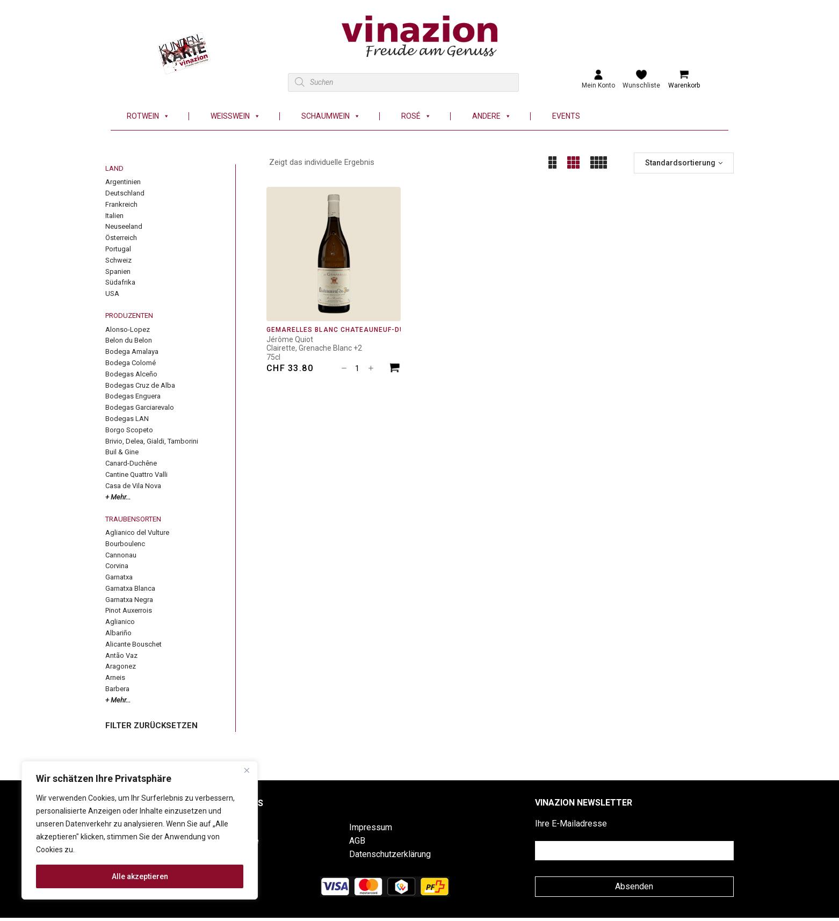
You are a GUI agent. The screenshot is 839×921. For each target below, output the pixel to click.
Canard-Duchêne (131, 463)
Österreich (121, 238)
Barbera (117, 689)
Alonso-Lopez (127, 329)
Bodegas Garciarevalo (139, 407)
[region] (139, 830)
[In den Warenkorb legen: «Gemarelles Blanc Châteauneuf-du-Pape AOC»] (395, 369)
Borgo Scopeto (129, 430)
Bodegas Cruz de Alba (140, 385)
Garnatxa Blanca (130, 588)
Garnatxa (119, 577)
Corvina (116, 566)
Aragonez (120, 666)
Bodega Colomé (130, 363)
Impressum (370, 827)
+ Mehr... (118, 497)
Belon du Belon (128, 340)
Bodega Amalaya (131, 351)
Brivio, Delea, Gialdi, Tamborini (151, 441)
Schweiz (118, 260)
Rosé (416, 116)
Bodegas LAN (127, 419)
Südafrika (120, 282)
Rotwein (148, 116)
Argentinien (123, 182)
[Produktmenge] (357, 368)
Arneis (115, 677)
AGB (357, 841)
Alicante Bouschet (133, 644)
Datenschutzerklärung (390, 854)
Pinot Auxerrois (128, 610)
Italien (114, 216)
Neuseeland (123, 226)
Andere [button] (491, 116)
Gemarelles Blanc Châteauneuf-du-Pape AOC (355, 329)
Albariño (118, 633)
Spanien (118, 271)
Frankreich (121, 204)
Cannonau (120, 555)
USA (112, 293)
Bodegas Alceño (131, 374)
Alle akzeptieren (140, 876)
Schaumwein (330, 116)
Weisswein (236, 116)
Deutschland (124, 193)
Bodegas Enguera (133, 396)
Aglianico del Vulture (137, 532)
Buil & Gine (122, 452)
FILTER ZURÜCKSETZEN (151, 725)
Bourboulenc (125, 544)
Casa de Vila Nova (133, 486)
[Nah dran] (246, 770)
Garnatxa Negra (129, 600)
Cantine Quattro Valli (136, 474)
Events (566, 116)
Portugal (118, 249)
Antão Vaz (121, 655)
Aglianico (120, 622)
